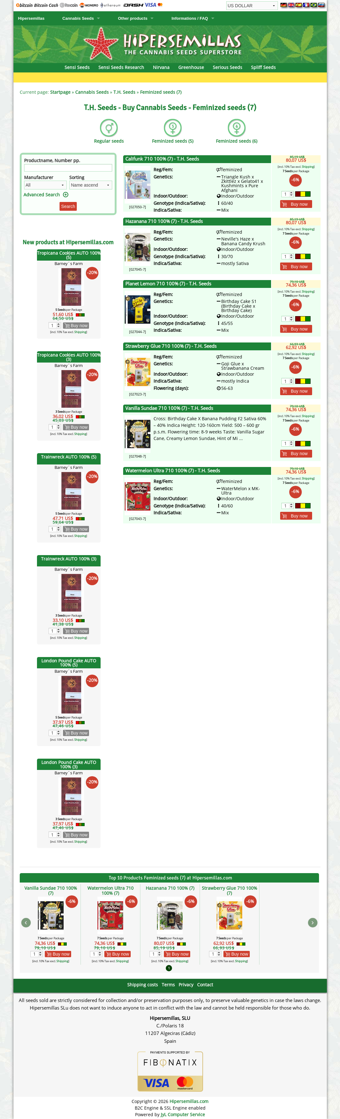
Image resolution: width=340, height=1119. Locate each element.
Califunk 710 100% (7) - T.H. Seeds (162, 159)
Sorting (76, 177)
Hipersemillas (31, 18)
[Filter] (68, 168)
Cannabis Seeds (78, 18)
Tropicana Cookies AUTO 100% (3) (69, 357)
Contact (205, 985)
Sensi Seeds (77, 67)
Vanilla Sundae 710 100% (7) (50, 890)
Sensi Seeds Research (121, 67)
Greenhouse (191, 67)
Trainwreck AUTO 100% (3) (68, 559)
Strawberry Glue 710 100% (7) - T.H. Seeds (171, 346)
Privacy (186, 985)
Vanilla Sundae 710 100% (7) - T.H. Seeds (169, 408)
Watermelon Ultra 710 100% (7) (110, 890)
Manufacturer (38, 177)
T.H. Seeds (124, 92)
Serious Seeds (227, 67)
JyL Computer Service (183, 1114)
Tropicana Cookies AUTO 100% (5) (69, 255)
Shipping (80, 332)
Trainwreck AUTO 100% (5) (68, 457)
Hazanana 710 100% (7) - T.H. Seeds (164, 221)
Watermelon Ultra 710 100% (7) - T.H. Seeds (172, 470)
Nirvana (161, 67)
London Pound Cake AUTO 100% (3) (68, 764)
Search (68, 206)
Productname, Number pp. (52, 160)
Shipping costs (142, 985)
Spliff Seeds (263, 67)
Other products (132, 18)
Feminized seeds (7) (160, 92)
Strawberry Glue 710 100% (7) (229, 890)
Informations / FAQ (189, 18)
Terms (168, 985)
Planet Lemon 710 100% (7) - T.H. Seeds (168, 283)
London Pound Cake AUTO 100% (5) (68, 663)
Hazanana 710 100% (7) (170, 888)
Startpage (60, 92)
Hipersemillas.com (189, 1101)
